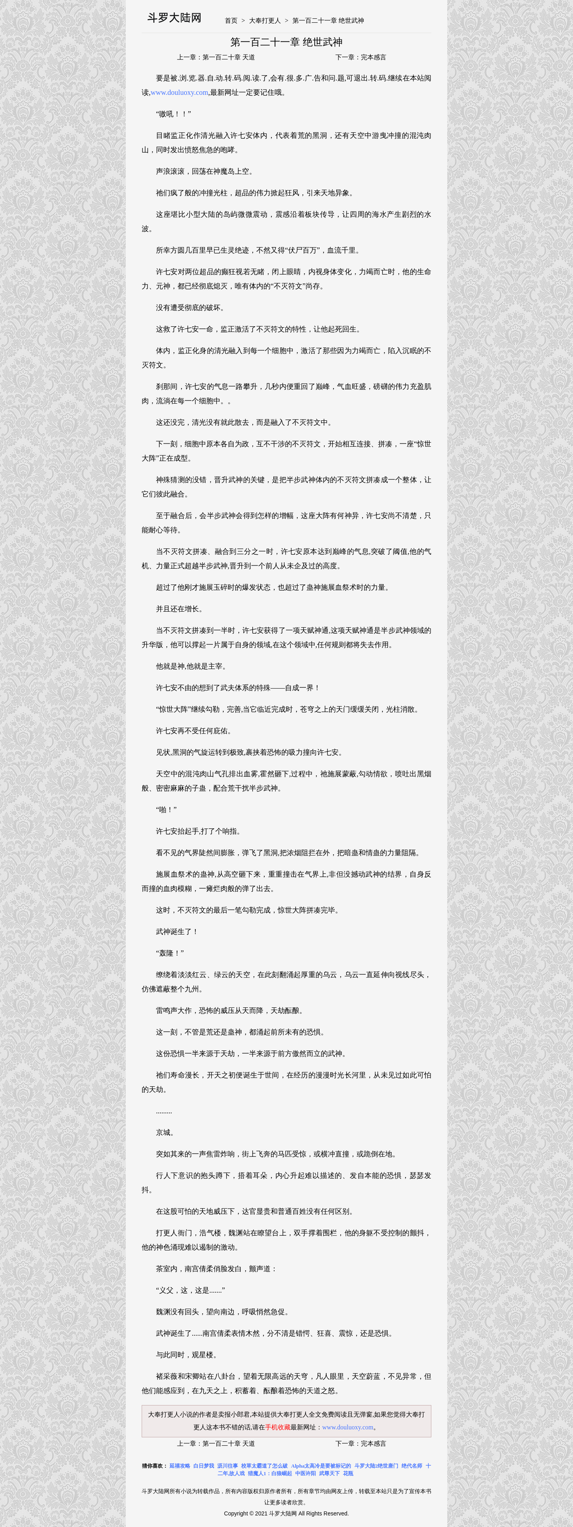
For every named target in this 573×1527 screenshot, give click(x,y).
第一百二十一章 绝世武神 (328, 20)
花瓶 (348, 1473)
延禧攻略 (180, 1466)
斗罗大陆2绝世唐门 (377, 1466)
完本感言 (373, 57)
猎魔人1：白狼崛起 (270, 1473)
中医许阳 (305, 1473)
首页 (231, 20)
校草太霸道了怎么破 (264, 1466)
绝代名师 (411, 1466)
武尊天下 (329, 1473)
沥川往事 (227, 1466)
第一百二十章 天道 (229, 57)
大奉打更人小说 (170, 1414)
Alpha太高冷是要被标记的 (321, 1466)
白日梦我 (203, 1466)
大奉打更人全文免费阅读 (312, 1414)
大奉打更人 (265, 20)
